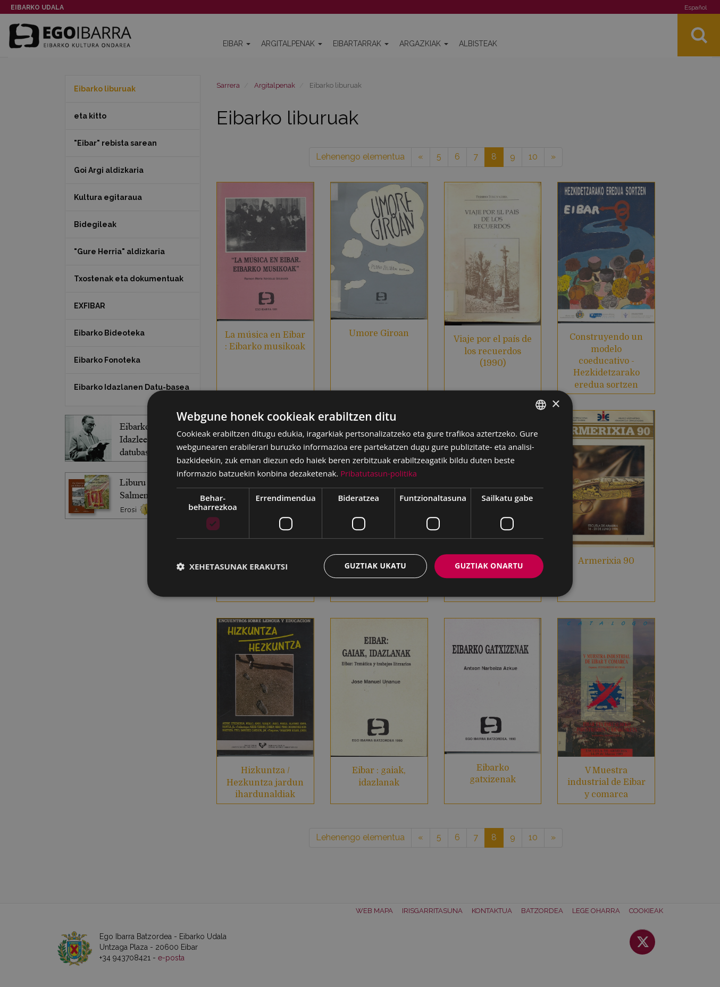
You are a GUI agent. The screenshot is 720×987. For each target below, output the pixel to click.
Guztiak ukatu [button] (375, 566)
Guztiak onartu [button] (488, 566)
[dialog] (360, 493)
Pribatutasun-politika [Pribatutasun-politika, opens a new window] (379, 473)
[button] (232, 566)
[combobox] (540, 404)
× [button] (555, 404)
